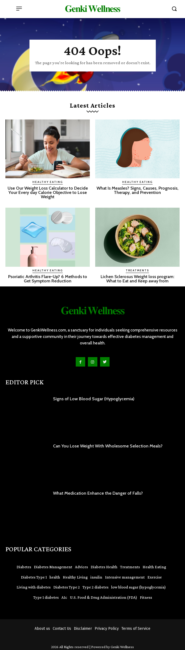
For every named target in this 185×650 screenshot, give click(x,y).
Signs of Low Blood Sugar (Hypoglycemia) (93, 398)
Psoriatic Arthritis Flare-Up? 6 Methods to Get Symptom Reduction (47, 278)
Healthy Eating (47, 182)
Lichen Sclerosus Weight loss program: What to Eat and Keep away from (137, 278)
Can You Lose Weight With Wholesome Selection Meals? (108, 446)
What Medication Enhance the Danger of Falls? (98, 493)
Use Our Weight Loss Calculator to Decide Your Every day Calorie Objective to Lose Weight (48, 192)
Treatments (137, 270)
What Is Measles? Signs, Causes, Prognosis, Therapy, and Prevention (138, 190)
